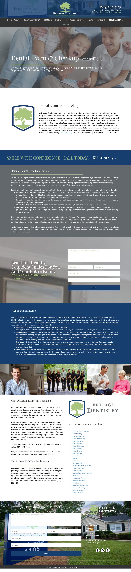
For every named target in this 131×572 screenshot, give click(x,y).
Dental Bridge (77, 444)
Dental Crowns (77, 448)
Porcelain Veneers (79, 480)
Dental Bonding (78, 441)
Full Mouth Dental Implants (82, 466)
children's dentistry (66, 133)
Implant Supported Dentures (82, 473)
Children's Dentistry (79, 436)
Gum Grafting (77, 471)
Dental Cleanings (78, 446)
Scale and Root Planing (80, 485)
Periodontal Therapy (79, 478)
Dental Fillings (77, 453)
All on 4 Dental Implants (81, 431)
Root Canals (76, 483)
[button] (18, 20)
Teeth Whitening (78, 490)
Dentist (75, 458)
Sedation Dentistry (79, 488)
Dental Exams (77, 451)
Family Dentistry (78, 463)
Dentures (75, 461)
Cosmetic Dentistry (79, 439)
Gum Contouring (78, 468)
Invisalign (75, 476)
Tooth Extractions (78, 493)
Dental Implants (78, 456)
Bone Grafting (77, 434)
